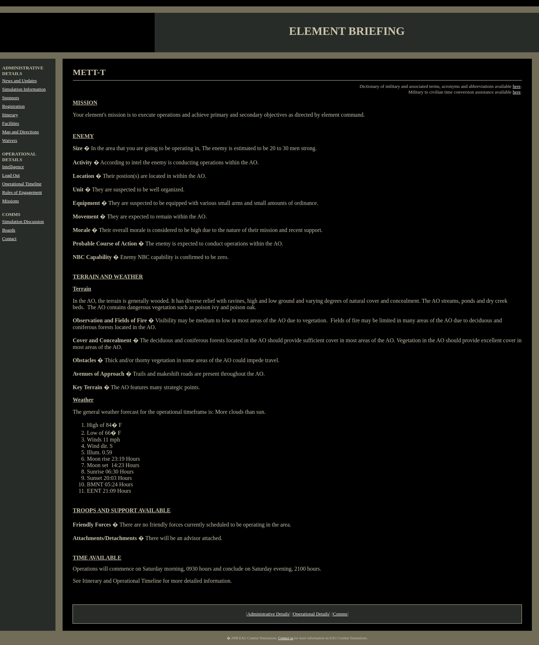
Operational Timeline (22, 183)
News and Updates (19, 80)
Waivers (9, 140)
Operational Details (311, 614)
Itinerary (10, 114)
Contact (9, 238)
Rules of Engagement (22, 192)
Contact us (286, 638)
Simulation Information (24, 89)
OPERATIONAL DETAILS (19, 156)
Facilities (10, 123)
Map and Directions (20, 131)
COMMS (11, 214)
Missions (10, 200)
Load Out (11, 175)
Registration (13, 106)
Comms (340, 614)
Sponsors (10, 97)
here (517, 86)
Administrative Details (268, 614)
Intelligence (13, 166)
